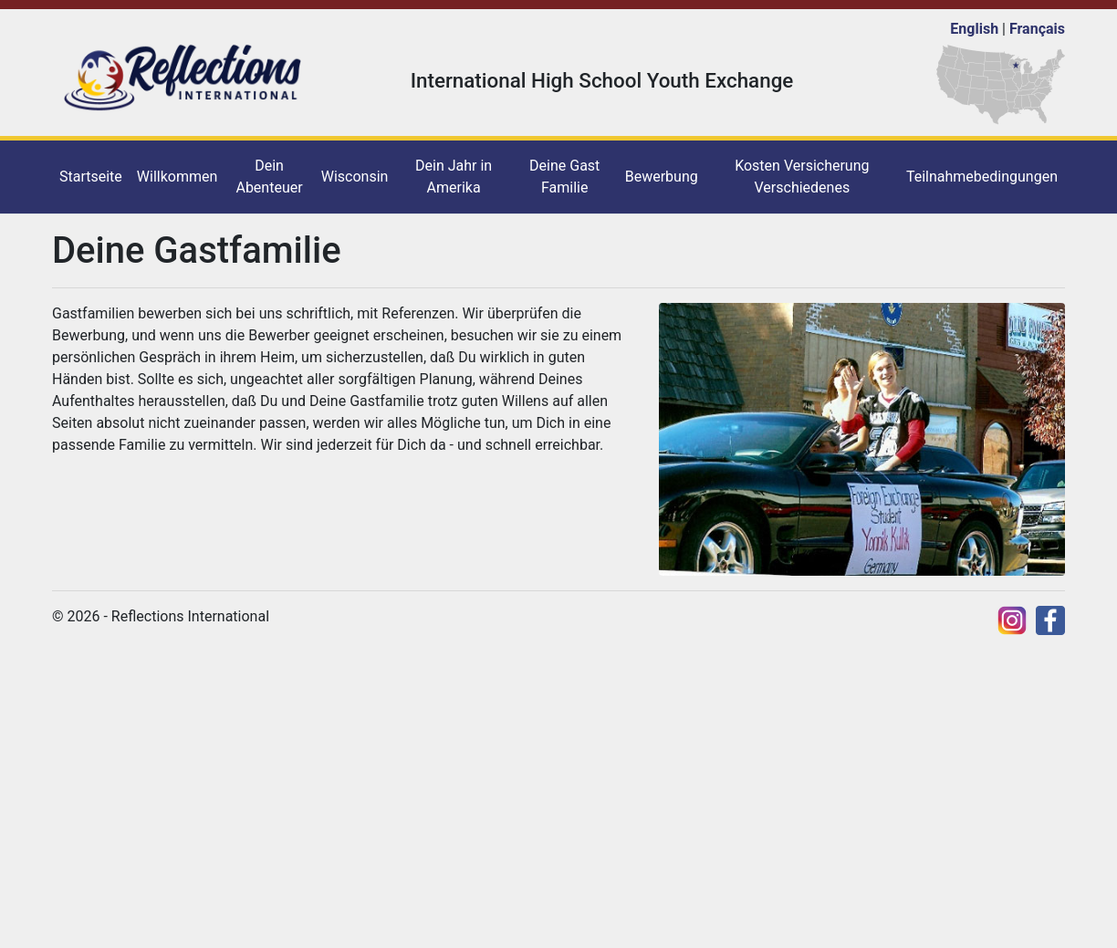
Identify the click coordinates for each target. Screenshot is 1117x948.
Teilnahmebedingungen (982, 176)
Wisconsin (355, 176)
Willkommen (177, 176)
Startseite (90, 176)
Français (1037, 28)
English (974, 28)
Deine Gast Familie (564, 176)
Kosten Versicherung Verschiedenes (802, 176)
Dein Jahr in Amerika (453, 176)
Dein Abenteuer (268, 176)
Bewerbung (661, 176)
